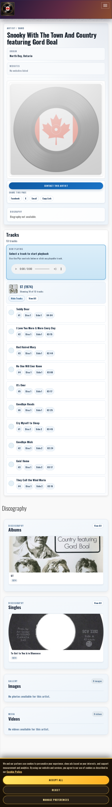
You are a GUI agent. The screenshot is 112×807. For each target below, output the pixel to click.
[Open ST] (13, 289)
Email (34, 198)
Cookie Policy (14, 771)
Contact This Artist (56, 185)
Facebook (15, 198)
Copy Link (46, 198)
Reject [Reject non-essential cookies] (56, 790)
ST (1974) (26, 286)
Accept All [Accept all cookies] (56, 780)
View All (32, 298)
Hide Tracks (17, 298)
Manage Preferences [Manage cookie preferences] (56, 800)
